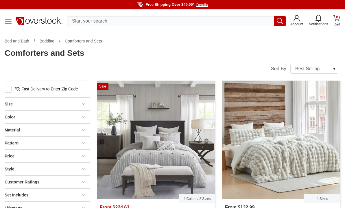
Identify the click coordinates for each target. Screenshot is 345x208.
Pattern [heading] (45, 143)
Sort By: (304, 69)
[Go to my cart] (336, 21)
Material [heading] (45, 130)
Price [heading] (45, 156)
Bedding (47, 41)
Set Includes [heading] (45, 195)
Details (202, 5)
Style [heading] (45, 169)
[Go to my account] (296, 21)
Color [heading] (45, 117)
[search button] (280, 21)
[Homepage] (39, 21)
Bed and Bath (17, 41)
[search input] (176, 21)
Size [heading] (45, 104)
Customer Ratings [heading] (45, 182)
